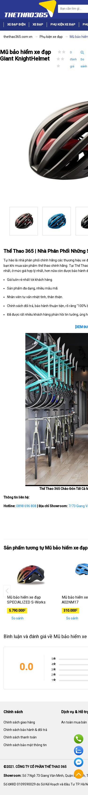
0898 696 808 (26, 506)
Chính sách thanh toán (20, 737)
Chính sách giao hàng (19, 722)
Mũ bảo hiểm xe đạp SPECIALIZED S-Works (26, 599)
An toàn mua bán (74, 722)
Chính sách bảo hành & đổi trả (25, 730)
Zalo (78, 750)
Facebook (78, 762)
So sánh (83, 59)
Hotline (78, 739)
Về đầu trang (78, 774)
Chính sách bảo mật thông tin (25, 745)
